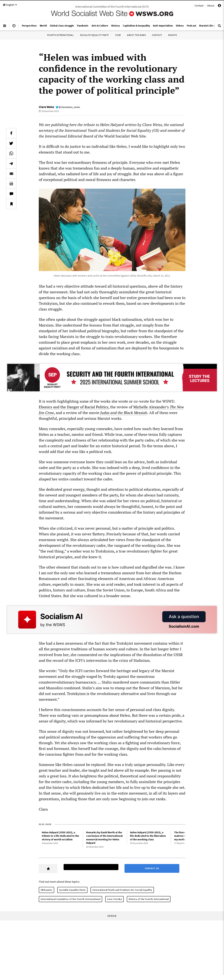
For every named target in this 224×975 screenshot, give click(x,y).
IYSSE (118, 35)
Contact (199, 5)
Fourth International (60, 35)
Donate (172, 35)
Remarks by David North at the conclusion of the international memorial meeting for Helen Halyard (104, 838)
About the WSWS (136, 35)
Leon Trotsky (114, 899)
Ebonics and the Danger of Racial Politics (73, 406)
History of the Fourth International (149, 899)
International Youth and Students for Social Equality (122, 889)
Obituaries (46, 889)
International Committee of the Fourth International (70, 899)
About (210, 5)
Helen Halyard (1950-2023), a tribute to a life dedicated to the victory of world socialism (60, 836)
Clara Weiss (46, 107)
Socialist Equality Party (94, 35)
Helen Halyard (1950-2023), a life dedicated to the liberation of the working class (148, 836)
